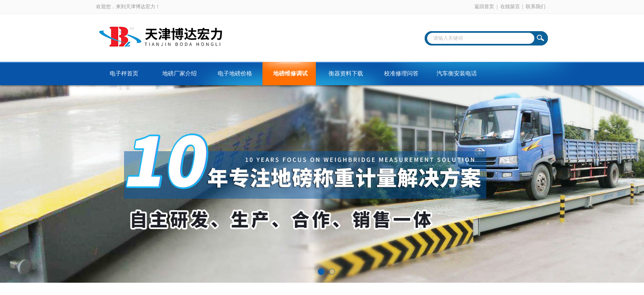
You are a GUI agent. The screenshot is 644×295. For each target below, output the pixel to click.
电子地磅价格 (235, 73)
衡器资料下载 (346, 73)
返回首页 (484, 6)
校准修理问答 (401, 73)
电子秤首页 (124, 73)
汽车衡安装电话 (457, 73)
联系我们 (535, 6)
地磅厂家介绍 (179, 73)
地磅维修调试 (290, 73)
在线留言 (510, 6)
